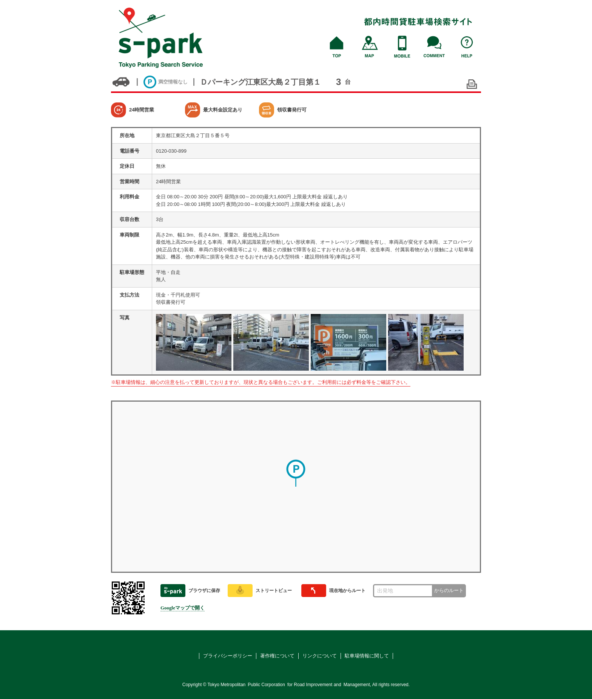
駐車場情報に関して (367, 656)
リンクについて (319, 656)
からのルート (449, 590)
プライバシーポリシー (227, 656)
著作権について (277, 656)
